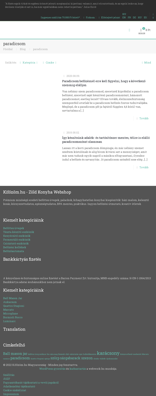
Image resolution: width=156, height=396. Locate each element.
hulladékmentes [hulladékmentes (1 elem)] (89, 354)
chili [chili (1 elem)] (67, 354)
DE (134, 17)
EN (124, 17)
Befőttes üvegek (13, 228)
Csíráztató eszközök (16, 243)
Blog (23, 49)
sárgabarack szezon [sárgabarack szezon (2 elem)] (76, 358)
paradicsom (40, 49)
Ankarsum (10, 302)
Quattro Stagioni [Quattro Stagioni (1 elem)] (37, 359)
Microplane (10, 313)
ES (145, 17)
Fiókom (88, 17)
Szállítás (8, 375)
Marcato (8, 309)
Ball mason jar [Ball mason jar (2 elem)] (15, 353)
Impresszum (11, 394)
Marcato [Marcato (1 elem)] (145, 354)
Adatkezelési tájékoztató (19, 386)
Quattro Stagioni (13, 305)
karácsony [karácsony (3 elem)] (108, 353)
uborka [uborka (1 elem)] (96, 359)
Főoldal (8, 49)
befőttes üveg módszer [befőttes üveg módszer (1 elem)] (37, 354)
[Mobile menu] (129, 30)
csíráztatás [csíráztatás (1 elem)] (73, 354)
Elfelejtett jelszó (109, 17)
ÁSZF (6, 378)
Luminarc (9, 321)
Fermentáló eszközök (16, 239)
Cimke (50, 62)
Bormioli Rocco (12, 317)
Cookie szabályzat (14, 390)
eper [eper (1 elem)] (81, 354)
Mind (146, 62)
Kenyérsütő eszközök (16, 235)
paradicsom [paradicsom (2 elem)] (20, 358)
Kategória (29, 62)
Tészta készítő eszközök (18, 232)
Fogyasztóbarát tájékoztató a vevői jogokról (31, 382)
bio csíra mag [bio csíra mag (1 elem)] (52, 354)
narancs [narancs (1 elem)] (6, 359)
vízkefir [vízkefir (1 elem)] (103, 359)
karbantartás (77, 368)
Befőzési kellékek (14, 247)
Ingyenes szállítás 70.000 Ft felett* (60, 17)
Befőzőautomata (13, 251)
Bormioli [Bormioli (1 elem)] (61, 354)
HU (124, 14)
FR (129, 17)
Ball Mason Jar (12, 298)
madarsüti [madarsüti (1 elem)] (137, 354)
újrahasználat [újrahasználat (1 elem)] (112, 359)
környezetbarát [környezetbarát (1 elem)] (126, 354)
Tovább (144, 118)
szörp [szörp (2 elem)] (55, 358)
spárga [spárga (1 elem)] (47, 359)
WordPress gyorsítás (52, 368)
